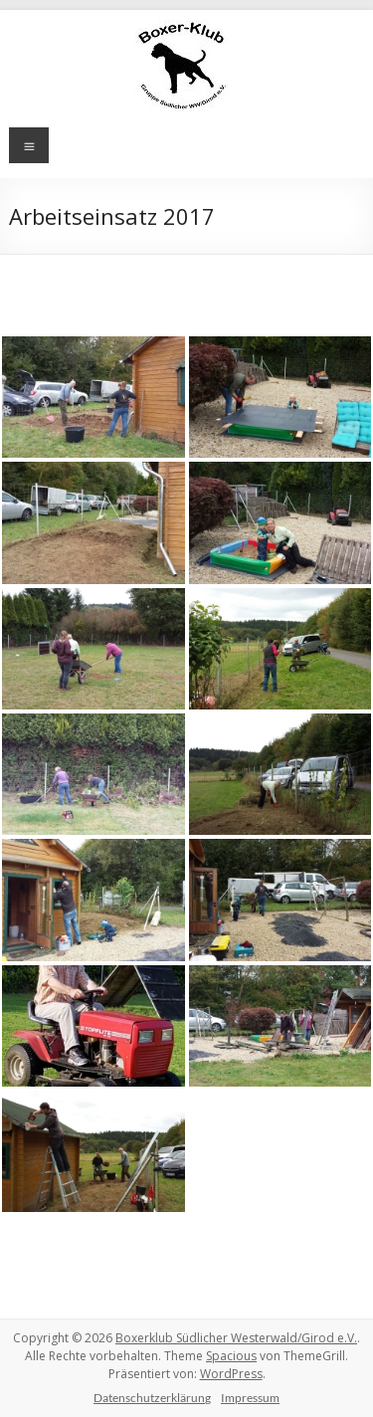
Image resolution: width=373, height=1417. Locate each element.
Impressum (250, 1397)
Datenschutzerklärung (152, 1397)
